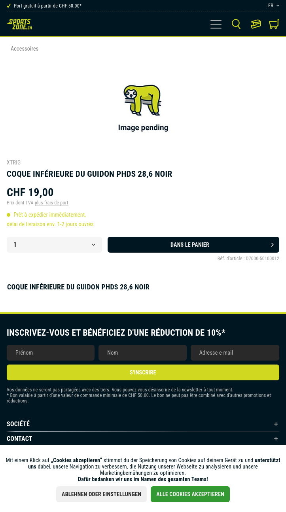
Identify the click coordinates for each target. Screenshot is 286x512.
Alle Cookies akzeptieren (190, 494)
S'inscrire (143, 372)
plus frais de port (51, 203)
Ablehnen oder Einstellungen (101, 494)
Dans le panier (222, 243)
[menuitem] (216, 24)
